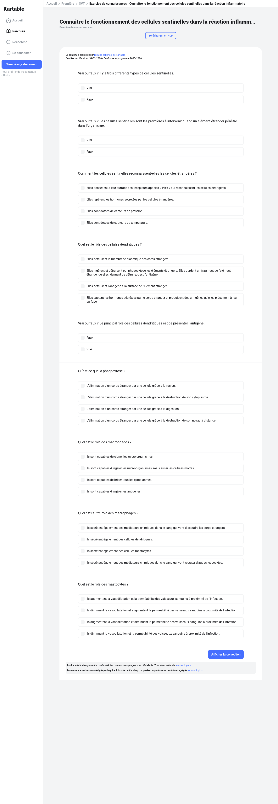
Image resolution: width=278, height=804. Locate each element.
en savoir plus (183, 665)
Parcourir (15, 31)
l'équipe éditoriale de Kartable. (109, 55)
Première (67, 3)
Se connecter (18, 53)
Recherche (16, 42)
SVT (82, 3)
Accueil (14, 20)
